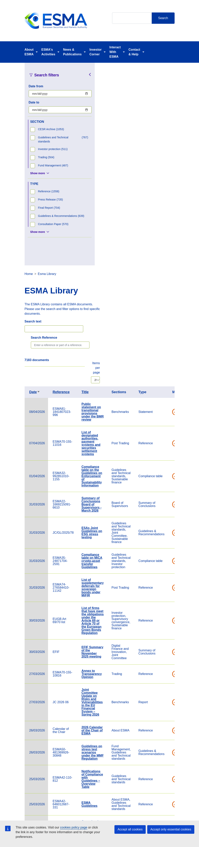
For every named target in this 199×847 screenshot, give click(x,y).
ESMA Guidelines (164, 601)
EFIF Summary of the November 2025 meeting (167, 449)
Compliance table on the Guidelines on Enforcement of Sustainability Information (166, 273)
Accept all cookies (130, 829)
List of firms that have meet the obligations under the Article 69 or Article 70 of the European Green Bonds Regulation (167, 418)
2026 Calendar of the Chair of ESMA (166, 528)
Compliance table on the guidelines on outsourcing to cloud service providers (167, 749)
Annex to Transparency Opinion (166, 471)
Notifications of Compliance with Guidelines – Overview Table (167, 576)
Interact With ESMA (115, 52)
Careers (70, 818)
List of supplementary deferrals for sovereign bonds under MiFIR (167, 384)
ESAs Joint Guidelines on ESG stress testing (166, 330)
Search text (107, 118)
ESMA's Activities (48, 52)
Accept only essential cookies (170, 829)
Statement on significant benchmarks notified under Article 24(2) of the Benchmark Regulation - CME (167, 678)
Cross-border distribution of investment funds (166, 623)
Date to (34, 102)
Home (103, 71)
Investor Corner (95, 52)
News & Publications (72, 52)
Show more (37, 173)
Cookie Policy (127, 818)
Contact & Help (134, 52)
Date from (36, 86)
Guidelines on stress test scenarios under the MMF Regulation (167, 550)
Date (109, 189)
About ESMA (29, 52)
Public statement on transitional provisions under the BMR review (167, 209)
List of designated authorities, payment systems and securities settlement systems (165, 240)
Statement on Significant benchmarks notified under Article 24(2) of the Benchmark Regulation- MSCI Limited (167, 716)
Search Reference (118, 135)
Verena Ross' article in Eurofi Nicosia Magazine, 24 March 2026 (166, 647)
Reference (135, 189)
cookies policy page (73, 827)
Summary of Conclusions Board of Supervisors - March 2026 (166, 302)
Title (159, 189)
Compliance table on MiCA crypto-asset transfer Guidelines (166, 358)
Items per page (170, 165)
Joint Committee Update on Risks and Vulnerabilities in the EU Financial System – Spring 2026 (166, 499)
